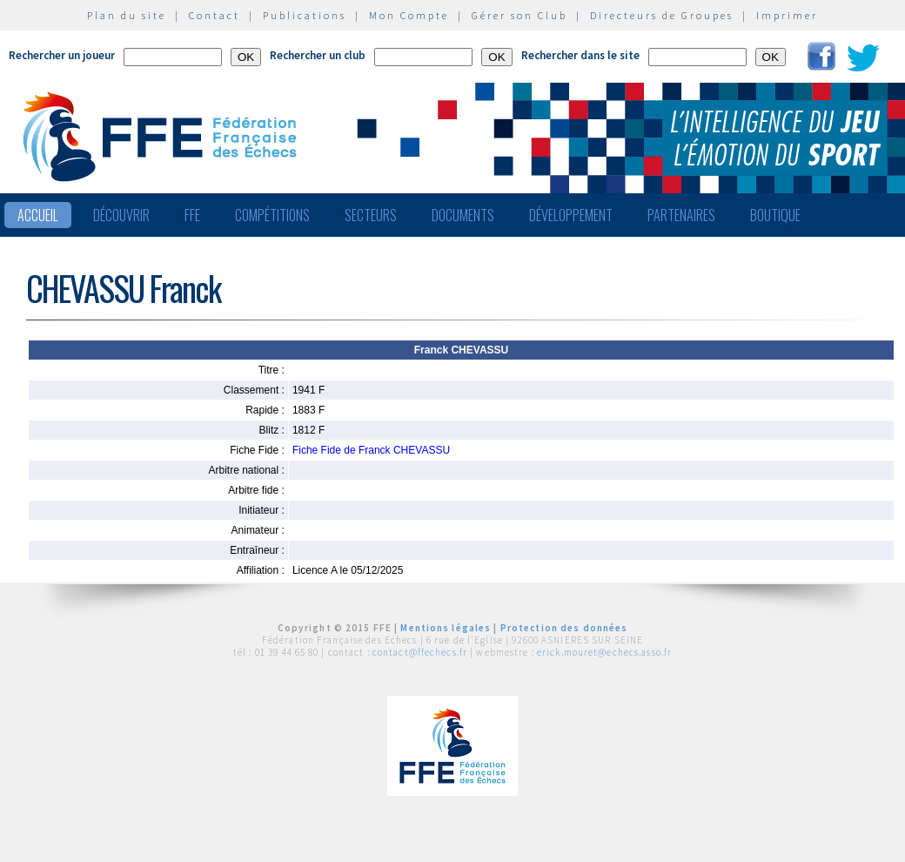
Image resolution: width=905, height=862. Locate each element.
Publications (304, 15)
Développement (571, 215)
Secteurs (371, 215)
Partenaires (681, 215)
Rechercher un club (317, 55)
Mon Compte (409, 15)
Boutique (775, 215)
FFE (192, 215)
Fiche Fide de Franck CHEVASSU (371, 450)
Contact (214, 15)
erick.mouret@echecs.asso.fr (604, 652)
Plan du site (126, 15)
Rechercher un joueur (62, 55)
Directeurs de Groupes (662, 15)
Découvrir (121, 215)
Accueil (37, 215)
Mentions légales (445, 628)
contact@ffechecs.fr (419, 652)
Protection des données (564, 628)
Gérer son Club (519, 15)
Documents (463, 215)
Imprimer (787, 15)
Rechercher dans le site (580, 55)
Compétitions (272, 215)
